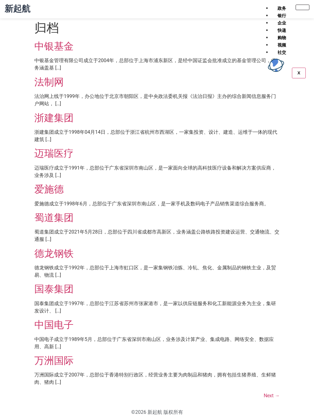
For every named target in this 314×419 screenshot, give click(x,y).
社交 (282, 52)
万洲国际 (54, 360)
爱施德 (49, 189)
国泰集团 (54, 289)
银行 (282, 15)
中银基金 (54, 46)
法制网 (49, 82)
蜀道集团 (54, 217)
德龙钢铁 (54, 253)
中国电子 (54, 325)
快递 (282, 30)
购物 (282, 37)
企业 (282, 23)
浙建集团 (54, 118)
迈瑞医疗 (54, 153)
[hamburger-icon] (302, 7)
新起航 (17, 9)
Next (272, 395)
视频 (282, 45)
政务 (282, 8)
